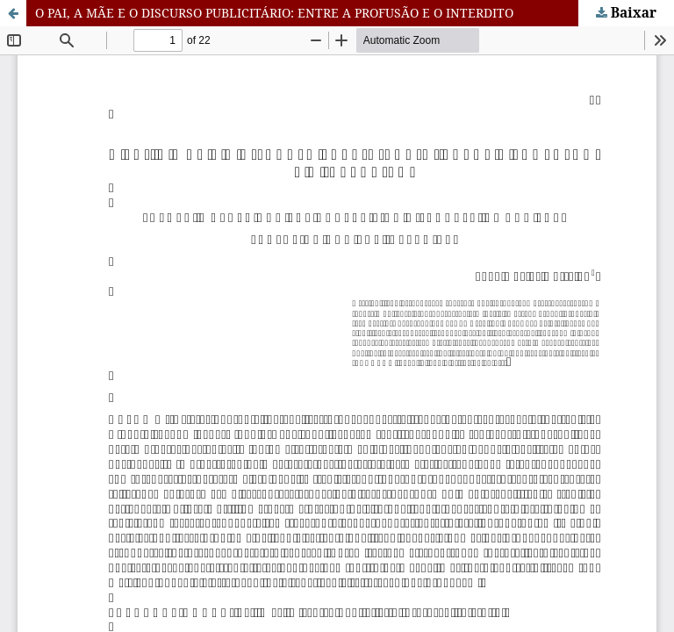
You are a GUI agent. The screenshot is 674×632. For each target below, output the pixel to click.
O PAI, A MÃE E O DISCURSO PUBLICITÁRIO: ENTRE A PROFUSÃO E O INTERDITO (274, 12)
